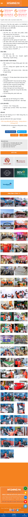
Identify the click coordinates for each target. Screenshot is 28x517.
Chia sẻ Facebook (10, 131)
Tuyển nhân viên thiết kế (8, 146)
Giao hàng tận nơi (8, 14)
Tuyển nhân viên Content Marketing (11, 144)
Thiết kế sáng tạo (8, 10)
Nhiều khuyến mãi (22, 14)
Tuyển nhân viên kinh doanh (9, 145)
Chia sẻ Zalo (22, 131)
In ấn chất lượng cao (22, 10)
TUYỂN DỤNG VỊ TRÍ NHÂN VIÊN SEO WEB (12, 143)
